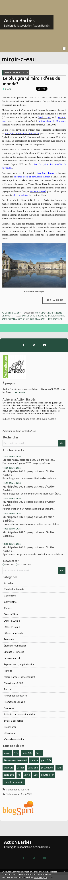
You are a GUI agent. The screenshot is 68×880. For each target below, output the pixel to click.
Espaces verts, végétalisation (19, 664)
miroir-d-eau (33, 319)
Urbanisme (9, 733)
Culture (8, 608)
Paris (39, 753)
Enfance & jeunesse (14, 651)
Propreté (9, 708)
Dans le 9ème (11, 614)
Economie (9, 639)
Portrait (8, 689)
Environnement (12, 658)
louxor (7, 753)
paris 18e (33, 767)
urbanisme (21, 319)
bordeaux (49, 316)
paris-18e (9, 774)
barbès (20, 767)
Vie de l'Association (14, 739)
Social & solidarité (13, 720)
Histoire (8, 670)
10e (16, 753)
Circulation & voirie (14, 589)
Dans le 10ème (12, 620)
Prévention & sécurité (15, 695)
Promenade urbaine (14, 701)
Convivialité (10, 601)
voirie (27, 774)
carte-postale (8, 319)
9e (19, 774)
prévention (47, 767)
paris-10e (27, 753)
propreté (8, 767)
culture (34, 760)
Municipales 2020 (13, 683)
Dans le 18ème (12, 626)
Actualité (8, 583)
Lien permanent (11, 313)
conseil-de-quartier (14, 782)
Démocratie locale (13, 633)
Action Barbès (19, 20)
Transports (10, 726)
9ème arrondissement (15, 760)
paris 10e (46, 760)
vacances (59, 316)
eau (43, 319)
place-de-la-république (32, 316)
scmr (59, 767)
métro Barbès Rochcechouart (19, 676)
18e (35, 774)
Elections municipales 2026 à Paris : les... (29, 459)
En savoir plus (40, 877)
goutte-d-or (47, 774)
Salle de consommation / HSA (19, 714)
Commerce (10, 595)
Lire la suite (19, 392)
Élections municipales (15, 645)
